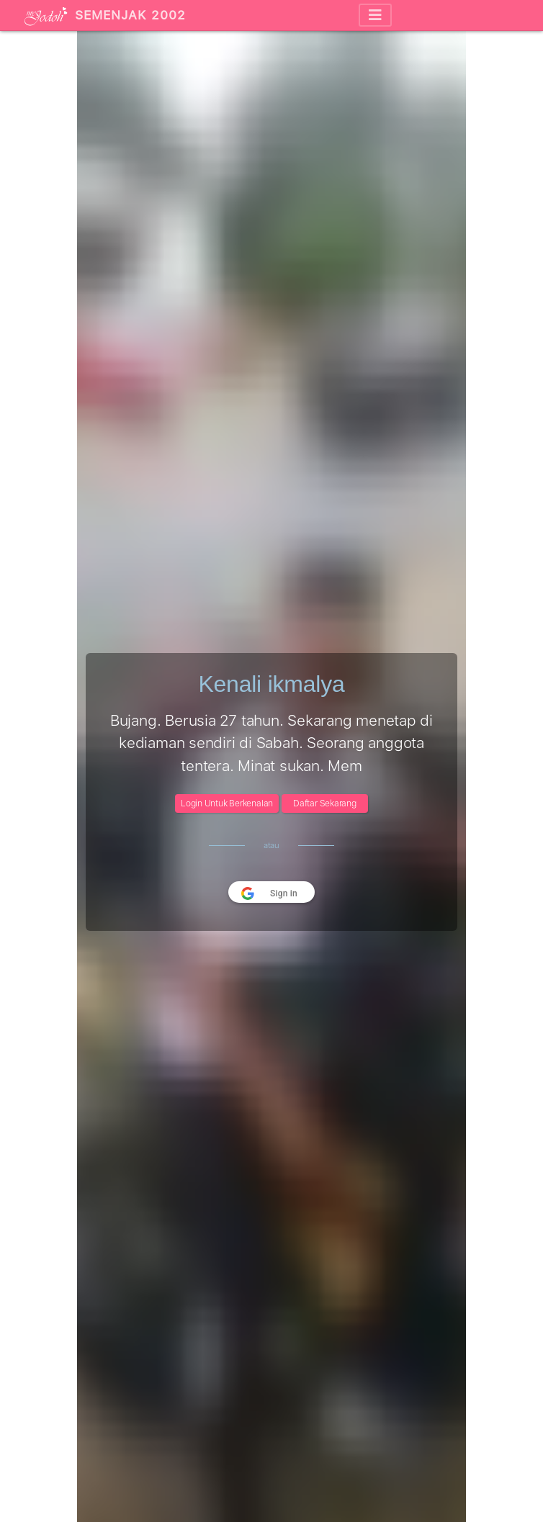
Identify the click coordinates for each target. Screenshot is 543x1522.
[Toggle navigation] (375, 15)
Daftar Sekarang (324, 803)
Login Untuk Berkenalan (227, 803)
